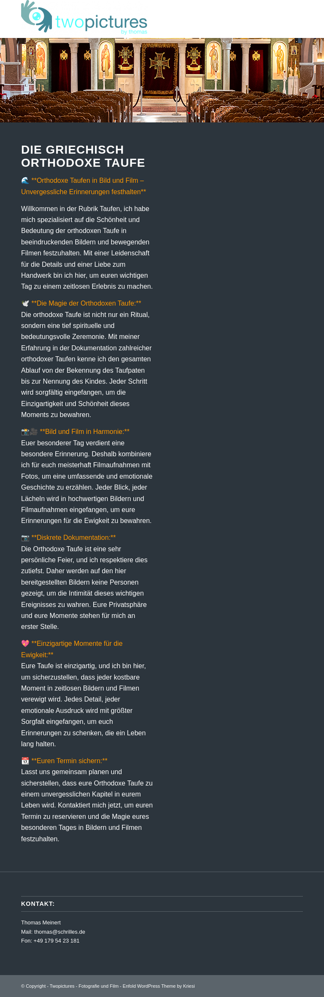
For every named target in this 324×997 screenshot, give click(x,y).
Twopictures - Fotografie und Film (84, 986)
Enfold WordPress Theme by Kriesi (159, 986)
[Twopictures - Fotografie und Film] (84, 19)
